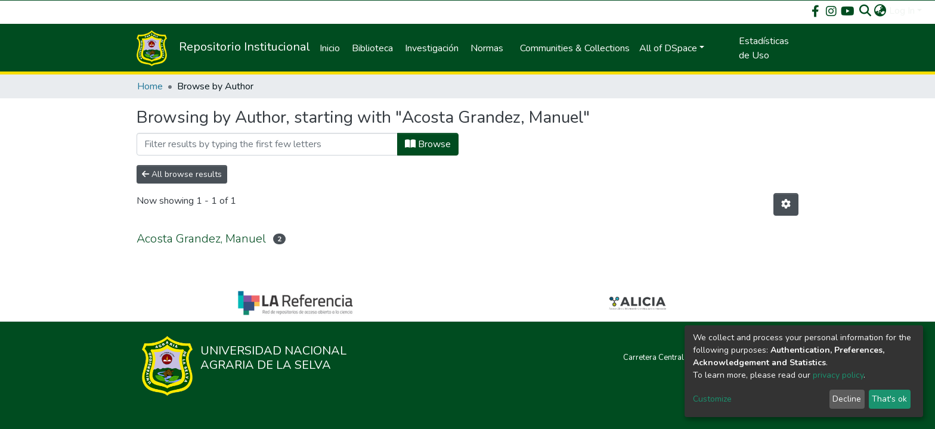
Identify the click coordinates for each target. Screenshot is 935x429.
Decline (846, 399)
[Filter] (267, 144)
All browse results (182, 174)
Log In (902, 10)
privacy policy (838, 375)
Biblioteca (372, 48)
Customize (712, 399)
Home (150, 86)
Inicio (330, 48)
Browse (428, 144)
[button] (880, 11)
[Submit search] (865, 11)
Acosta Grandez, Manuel (201, 239)
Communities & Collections (575, 48)
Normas (486, 48)
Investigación (432, 48)
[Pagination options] (785, 204)
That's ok (889, 399)
